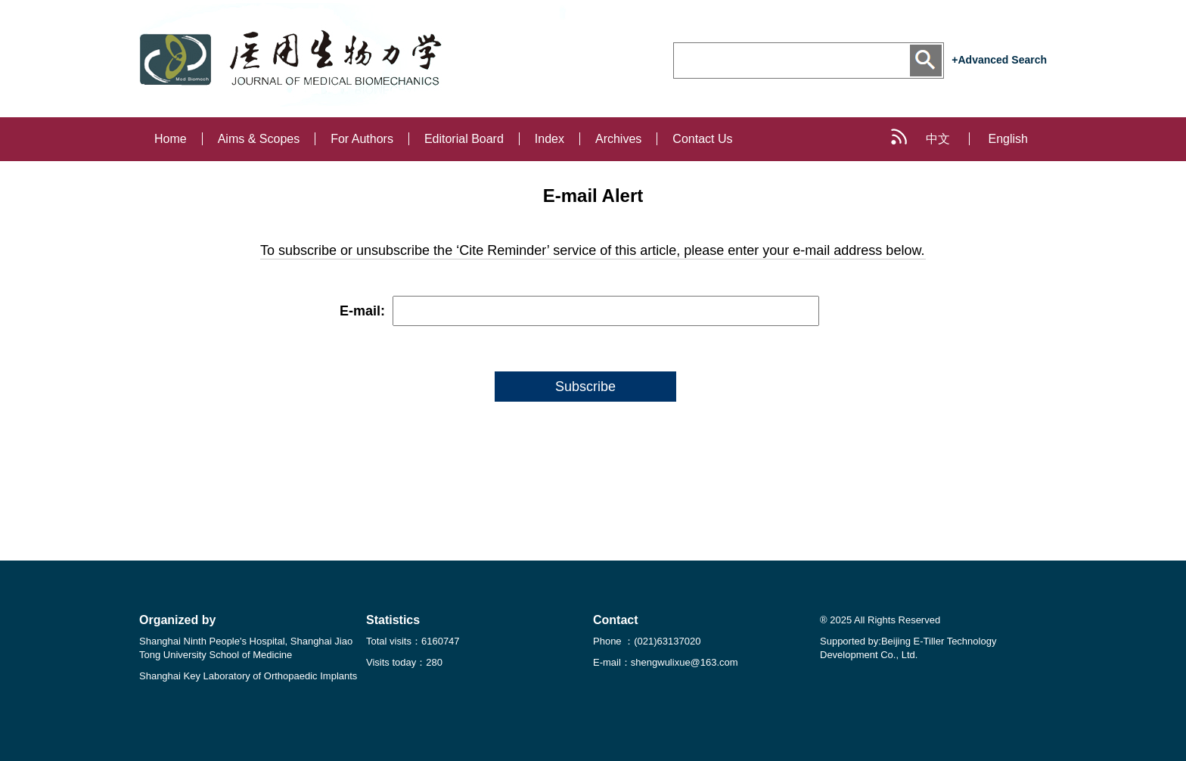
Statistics (393, 619)
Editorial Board (464, 138)
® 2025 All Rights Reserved (880, 620)
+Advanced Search (999, 60)
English (1008, 138)
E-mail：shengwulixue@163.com (665, 662)
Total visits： (413, 641)
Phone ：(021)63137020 (646, 641)
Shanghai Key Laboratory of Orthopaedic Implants (248, 676)
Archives (618, 138)
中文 (938, 138)
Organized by (177, 619)
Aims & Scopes (259, 138)
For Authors (362, 138)
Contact (615, 619)
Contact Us (702, 138)
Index (549, 138)
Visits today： (404, 662)
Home (170, 138)
